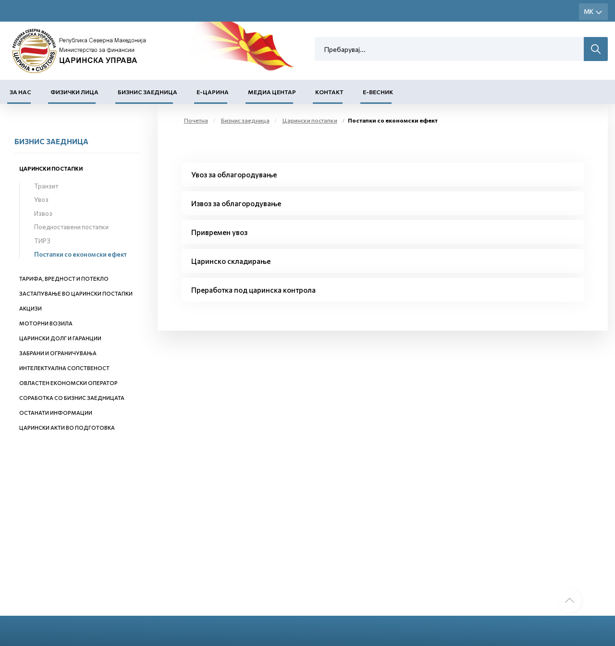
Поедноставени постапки (71, 227)
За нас (20, 91)
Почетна (196, 120)
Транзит (46, 186)
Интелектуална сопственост (64, 368)
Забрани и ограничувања (58, 353)
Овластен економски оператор (68, 383)
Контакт (329, 91)
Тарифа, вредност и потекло (64, 278)
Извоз (43, 213)
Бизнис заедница (147, 91)
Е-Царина (213, 91)
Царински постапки (51, 168)
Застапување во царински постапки (76, 293)
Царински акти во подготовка (67, 427)
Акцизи (30, 308)
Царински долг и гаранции (60, 338)
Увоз (41, 199)
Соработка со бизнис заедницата (71, 398)
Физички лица (74, 91)
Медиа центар (272, 91)
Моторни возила (46, 323)
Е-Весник (378, 91)
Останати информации (55, 413)
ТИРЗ (42, 241)
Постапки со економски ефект (80, 254)
